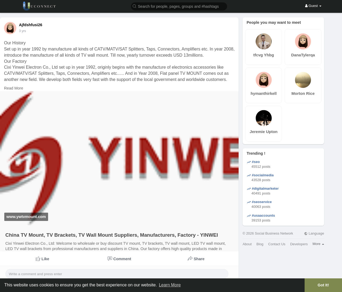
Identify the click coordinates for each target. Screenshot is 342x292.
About (247, 244)
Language (314, 233)
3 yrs (22, 31)
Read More (13, 88)
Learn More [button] (170, 285)
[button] (179, 6)
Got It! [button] (323, 285)
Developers (299, 244)
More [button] (318, 244)
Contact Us (276, 244)
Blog (259, 244)
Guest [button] (313, 6)
